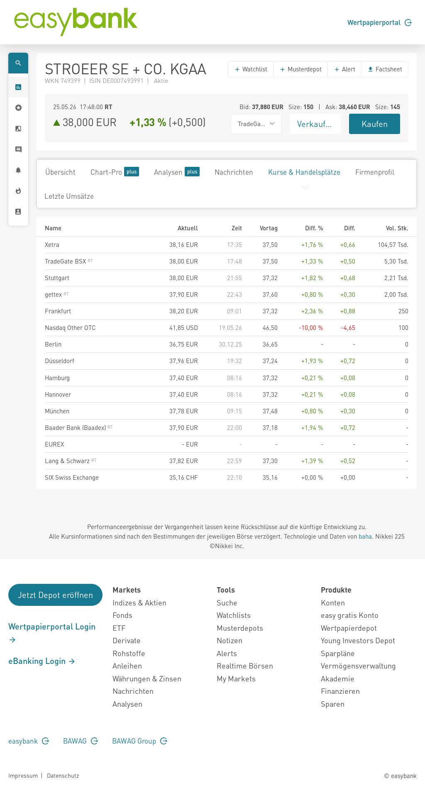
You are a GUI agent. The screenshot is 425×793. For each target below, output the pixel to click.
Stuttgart (57, 277)
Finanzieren (340, 690)
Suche (227, 602)
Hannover (58, 394)
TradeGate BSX (69, 261)
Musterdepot (300, 69)
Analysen (177, 171)
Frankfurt (58, 311)
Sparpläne (338, 653)
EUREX (54, 444)
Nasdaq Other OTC (70, 327)
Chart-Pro (114, 171)
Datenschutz (63, 775)
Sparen (332, 703)
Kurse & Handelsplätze (304, 171)
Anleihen (127, 665)
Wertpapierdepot (349, 627)
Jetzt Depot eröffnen (55, 594)
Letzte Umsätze (69, 195)
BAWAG (80, 740)
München (57, 411)
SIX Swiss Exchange (72, 477)
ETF (118, 627)
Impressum (23, 775)
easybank (28, 740)
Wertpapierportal (379, 22)
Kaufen (374, 123)
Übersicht (60, 171)
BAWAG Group (139, 740)
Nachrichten (234, 171)
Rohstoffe (128, 653)
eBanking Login (42, 660)
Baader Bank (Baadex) (79, 427)
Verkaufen (316, 123)
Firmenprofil (374, 171)
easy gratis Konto (350, 615)
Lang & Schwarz (71, 460)
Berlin (53, 344)
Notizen (229, 640)
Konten (333, 602)
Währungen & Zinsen (146, 678)
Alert (344, 69)
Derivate (126, 640)
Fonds (122, 615)
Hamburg (57, 377)
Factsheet (384, 69)
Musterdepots (240, 627)
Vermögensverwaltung (358, 665)
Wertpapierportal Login (51, 632)
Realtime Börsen (245, 665)
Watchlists (234, 615)
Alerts (227, 653)
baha (365, 536)
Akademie (337, 678)
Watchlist (250, 69)
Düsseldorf (59, 360)
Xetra (52, 244)
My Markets (236, 678)
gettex (57, 294)
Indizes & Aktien (139, 602)
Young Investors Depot (358, 640)
